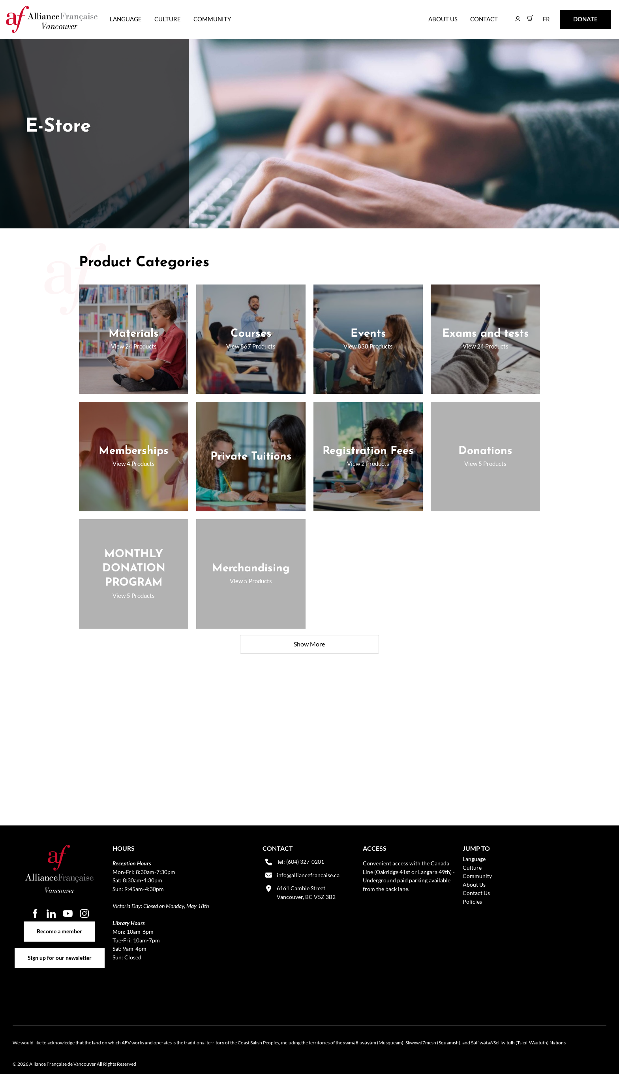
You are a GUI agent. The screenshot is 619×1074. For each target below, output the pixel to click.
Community (212, 19)
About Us (443, 19)
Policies (472, 901)
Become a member (59, 925)
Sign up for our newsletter (59, 952)
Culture (167, 19)
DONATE (573, 15)
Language (126, 19)
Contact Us (476, 892)
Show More (309, 644)
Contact (484, 19)
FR (540, 15)
